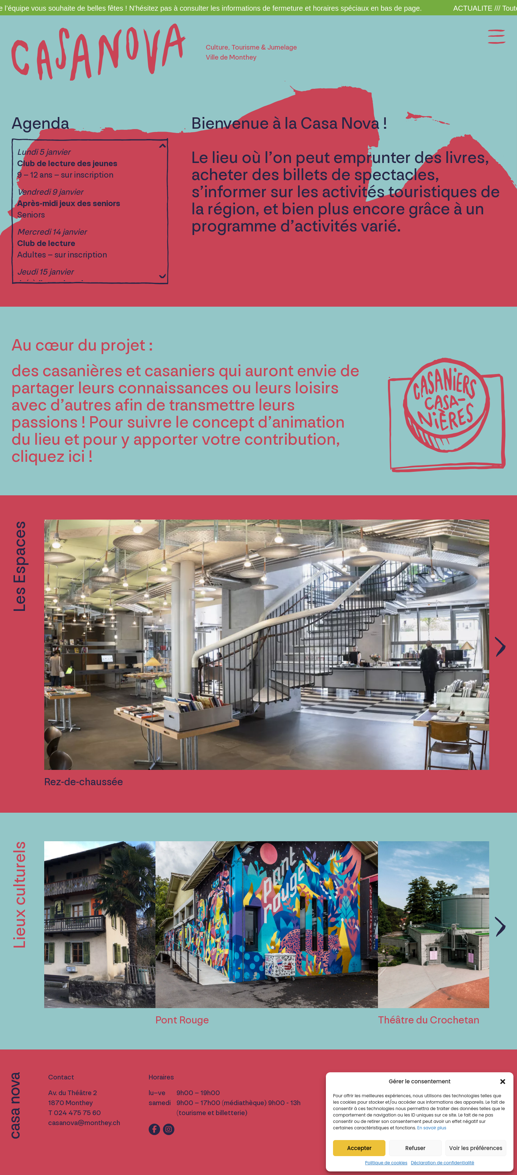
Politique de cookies (386, 1163)
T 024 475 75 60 (74, 1113)
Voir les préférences (475, 1148)
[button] (502, 1081)
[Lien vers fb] (154, 1129)
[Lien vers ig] (168, 1129)
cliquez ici (48, 456)
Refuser (415, 1148)
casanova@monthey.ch (84, 1123)
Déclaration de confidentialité (442, 1163)
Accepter (359, 1148)
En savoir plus (431, 1128)
